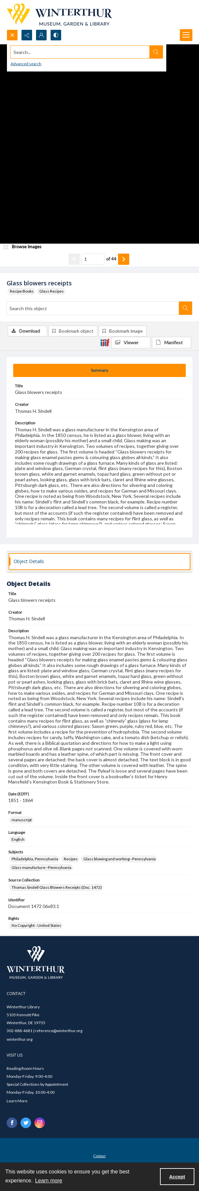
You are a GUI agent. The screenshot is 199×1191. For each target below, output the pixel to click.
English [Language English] (18, 839)
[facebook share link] (12, 1123)
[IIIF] (105, 342)
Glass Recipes (51, 291)
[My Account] (41, 35)
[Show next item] (123, 259)
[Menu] (186, 35)
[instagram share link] (39, 1123)
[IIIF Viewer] (131, 343)
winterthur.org (19, 1039)
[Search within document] (185, 308)
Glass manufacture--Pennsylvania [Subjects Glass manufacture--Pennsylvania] (41, 867)
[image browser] (25, 247)
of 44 (111, 259)
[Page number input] (92, 259)
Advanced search (26, 63)
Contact (99, 1156)
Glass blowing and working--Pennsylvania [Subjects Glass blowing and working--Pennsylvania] (119, 858)
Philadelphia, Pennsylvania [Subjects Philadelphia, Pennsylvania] (35, 858)
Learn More (17, 1100)
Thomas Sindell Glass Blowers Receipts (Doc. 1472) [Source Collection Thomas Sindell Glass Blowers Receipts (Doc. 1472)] (57, 887)
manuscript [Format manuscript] (22, 819)
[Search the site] (80, 52)
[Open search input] (12, 35)
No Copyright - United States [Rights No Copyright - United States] (36, 925)
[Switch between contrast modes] (56, 35)
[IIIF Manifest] (171, 343)
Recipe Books (22, 291)
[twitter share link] (25, 1123)
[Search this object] (93, 308)
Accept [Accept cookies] (177, 1176)
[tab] (99, 370)
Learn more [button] (48, 1180)
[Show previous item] (74, 259)
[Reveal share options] (26, 35)
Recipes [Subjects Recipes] (71, 858)
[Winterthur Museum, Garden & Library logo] (59, 14)
